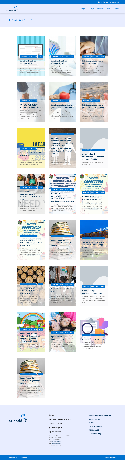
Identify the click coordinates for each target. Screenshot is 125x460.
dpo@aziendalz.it (56, 441)
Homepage (83, 8)
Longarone (100, 8)
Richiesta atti (94, 430)
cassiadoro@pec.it (56, 443)
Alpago (92, 8)
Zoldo (108, 8)
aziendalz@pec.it (57, 428)
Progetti (105, 2)
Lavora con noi (114, 2)
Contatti (116, 8)
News (100, 2)
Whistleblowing (95, 434)
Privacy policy (13, 457)
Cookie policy (23, 457)
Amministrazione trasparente (101, 415)
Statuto (92, 423)
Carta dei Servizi (96, 426)
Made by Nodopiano (110, 457)
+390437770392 (56, 432)
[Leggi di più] (32, 56)
